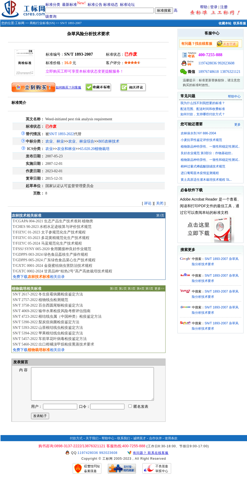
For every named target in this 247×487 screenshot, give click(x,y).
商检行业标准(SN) (42, 23)
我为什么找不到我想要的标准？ (202, 103)
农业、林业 (54, 141)
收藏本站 (225, 23)
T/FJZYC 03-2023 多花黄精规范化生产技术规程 (50, 238)
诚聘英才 (139, 444)
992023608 (226, 63)
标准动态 (110, 5)
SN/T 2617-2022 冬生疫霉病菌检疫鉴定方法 (48, 294)
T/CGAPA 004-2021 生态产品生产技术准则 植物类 (52, 221)
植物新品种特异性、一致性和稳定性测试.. (210, 146)
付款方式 (76, 444)
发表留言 (20, 362)
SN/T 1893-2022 (61, 134)
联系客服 (239, 23)
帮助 (203, 7)
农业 (49, 149)
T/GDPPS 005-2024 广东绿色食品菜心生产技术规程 (54, 260)
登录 (214, 7)
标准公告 (95, 5)
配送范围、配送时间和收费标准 (202, 109)
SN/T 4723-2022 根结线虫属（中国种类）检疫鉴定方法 (57, 316)
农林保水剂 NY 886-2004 (198, 133)
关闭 (159, 203)
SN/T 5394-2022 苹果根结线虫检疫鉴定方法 (48, 333)
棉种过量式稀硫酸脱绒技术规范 (203, 166)
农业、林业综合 (81, 141)
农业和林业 (66, 149)
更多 (237, 124)
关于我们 (92, 444)
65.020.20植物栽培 (95, 149)
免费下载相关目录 (39, 277)
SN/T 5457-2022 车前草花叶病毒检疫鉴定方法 (50, 339)
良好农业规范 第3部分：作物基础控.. (207, 153)
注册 (224, 7)
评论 (147, 203)
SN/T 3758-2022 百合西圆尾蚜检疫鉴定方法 (48, 305)
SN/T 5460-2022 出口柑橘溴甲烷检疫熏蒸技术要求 (53, 344)
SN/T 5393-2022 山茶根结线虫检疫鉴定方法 (48, 328)
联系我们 (123, 444)
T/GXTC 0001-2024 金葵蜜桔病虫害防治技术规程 (52, 266)
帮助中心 (234, 96)
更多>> (159, 288)
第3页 (132, 288)
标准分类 (52, 5)
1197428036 (207, 63)
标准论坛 (127, 5)
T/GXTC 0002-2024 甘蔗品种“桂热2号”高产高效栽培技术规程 (62, 271)
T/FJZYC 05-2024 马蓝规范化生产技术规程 (47, 243)
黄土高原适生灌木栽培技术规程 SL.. (206, 179)
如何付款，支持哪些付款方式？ (202, 114)
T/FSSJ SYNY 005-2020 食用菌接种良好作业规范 (51, 249)
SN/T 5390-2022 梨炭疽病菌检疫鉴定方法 (46, 322)
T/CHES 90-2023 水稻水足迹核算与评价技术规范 (52, 227)
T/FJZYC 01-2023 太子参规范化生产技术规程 (48, 232)
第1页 (160, 215)
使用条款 (171, 444)
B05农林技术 (108, 141)
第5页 (149, 288)
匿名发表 (138, 413)
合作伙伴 (155, 444)
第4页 (141, 288)
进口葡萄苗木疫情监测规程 (200, 173)
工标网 (19, 23)
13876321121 (230, 72)
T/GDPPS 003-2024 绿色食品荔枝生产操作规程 (50, 254)
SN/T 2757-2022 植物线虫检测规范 (40, 300)
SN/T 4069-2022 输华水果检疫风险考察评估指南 (52, 311)
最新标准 (69, 5)
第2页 (123, 288)
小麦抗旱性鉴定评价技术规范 (201, 140)
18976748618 (208, 72)
